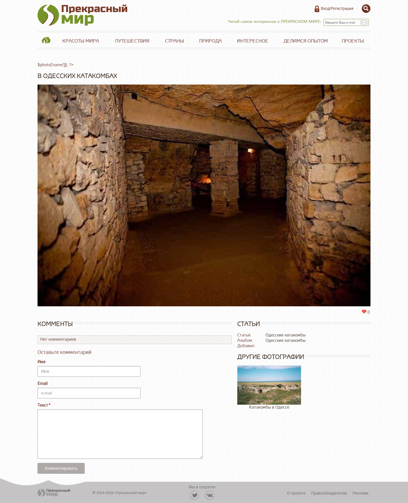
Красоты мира (80, 41)
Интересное (252, 41)
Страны (174, 41)
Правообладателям (329, 493)
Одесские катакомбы (286, 335)
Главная (46, 41)
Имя (41, 362)
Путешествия (132, 41)
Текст (43, 405)
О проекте (296, 493)
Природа (210, 41)
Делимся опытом (306, 41)
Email (42, 383)
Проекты (353, 41)
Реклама (360, 493)
